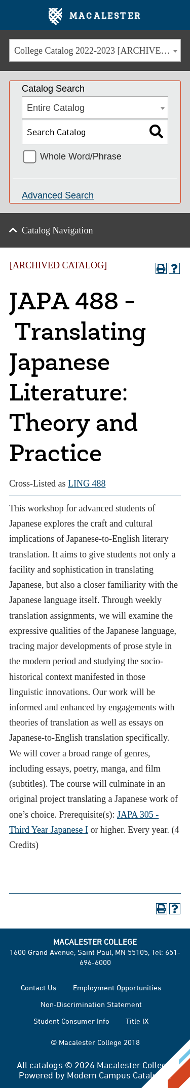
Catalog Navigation (57, 230)
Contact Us (38, 987)
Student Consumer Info (71, 1021)
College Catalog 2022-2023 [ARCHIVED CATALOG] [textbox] (97, 51)
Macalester (95, 17)
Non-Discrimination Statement (91, 1004)
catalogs (46, 1065)
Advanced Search (58, 195)
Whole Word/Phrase (81, 156)
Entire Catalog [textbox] (56, 108)
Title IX (137, 1021)
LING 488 (87, 483)
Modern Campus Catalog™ (118, 1075)
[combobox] (95, 50)
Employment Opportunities (117, 987)
